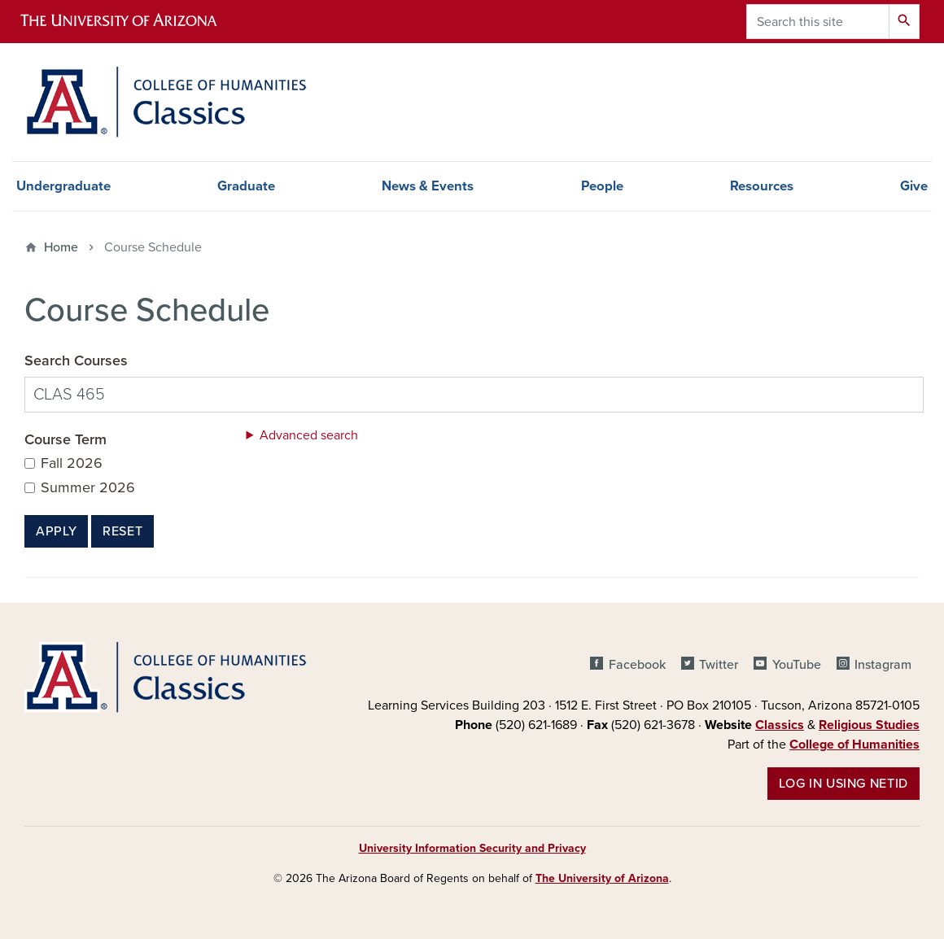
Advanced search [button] (309, 435)
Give (914, 186)
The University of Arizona (602, 878)
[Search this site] (817, 21)
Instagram (882, 665)
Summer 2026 (88, 487)
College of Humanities (854, 744)
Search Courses (76, 360)
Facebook (637, 665)
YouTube (796, 665)
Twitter (718, 665)
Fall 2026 (72, 463)
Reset (122, 531)
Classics (779, 725)
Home (61, 247)
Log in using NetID (843, 783)
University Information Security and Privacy (472, 848)
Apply (56, 531)
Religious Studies (869, 725)
